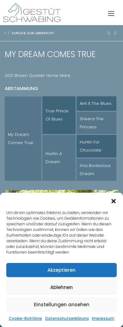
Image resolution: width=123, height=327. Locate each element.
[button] (113, 200)
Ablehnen (61, 287)
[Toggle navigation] (111, 12)
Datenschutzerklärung (67, 318)
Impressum (103, 318)
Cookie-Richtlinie (25, 318)
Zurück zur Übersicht (33, 33)
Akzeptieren (61, 270)
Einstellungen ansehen (61, 304)
